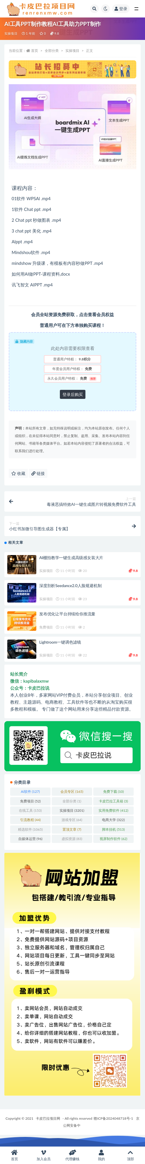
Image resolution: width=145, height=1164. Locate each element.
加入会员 (43, 1155)
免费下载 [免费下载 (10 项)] (113, 791)
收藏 (18, 473)
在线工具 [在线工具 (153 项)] (30, 810)
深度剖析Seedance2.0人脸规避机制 (70, 585)
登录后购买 (72, 394)
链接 (38, 473)
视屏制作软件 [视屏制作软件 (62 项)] (113, 839)
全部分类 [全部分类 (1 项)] (71, 801)
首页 (34, 50)
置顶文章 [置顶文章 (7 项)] (71, 829)
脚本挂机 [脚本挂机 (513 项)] (113, 829)
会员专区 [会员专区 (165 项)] (71, 791)
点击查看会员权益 (96, 314)
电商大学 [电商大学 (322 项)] (113, 820)
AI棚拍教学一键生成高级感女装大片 (71, 557)
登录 (120, 8)
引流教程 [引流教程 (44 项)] (30, 820)
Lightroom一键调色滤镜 (60, 642)
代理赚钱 (72, 1155)
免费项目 (46, 627)
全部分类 (52, 50)
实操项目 (10, 33)
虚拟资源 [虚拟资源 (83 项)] (72, 839)
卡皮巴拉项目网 (48, 1118)
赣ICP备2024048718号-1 (113, 1118)
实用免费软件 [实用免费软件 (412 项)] (113, 810)
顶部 (130, 1155)
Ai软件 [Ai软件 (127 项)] (30, 791)
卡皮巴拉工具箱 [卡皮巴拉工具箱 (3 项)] (113, 801)
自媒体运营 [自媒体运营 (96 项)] (30, 839)
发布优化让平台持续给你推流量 (67, 613)
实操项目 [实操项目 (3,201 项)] (72, 810)
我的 (101, 1155)
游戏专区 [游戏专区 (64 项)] (72, 820)
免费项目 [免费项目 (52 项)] (30, 801)
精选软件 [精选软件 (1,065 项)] (30, 829)
